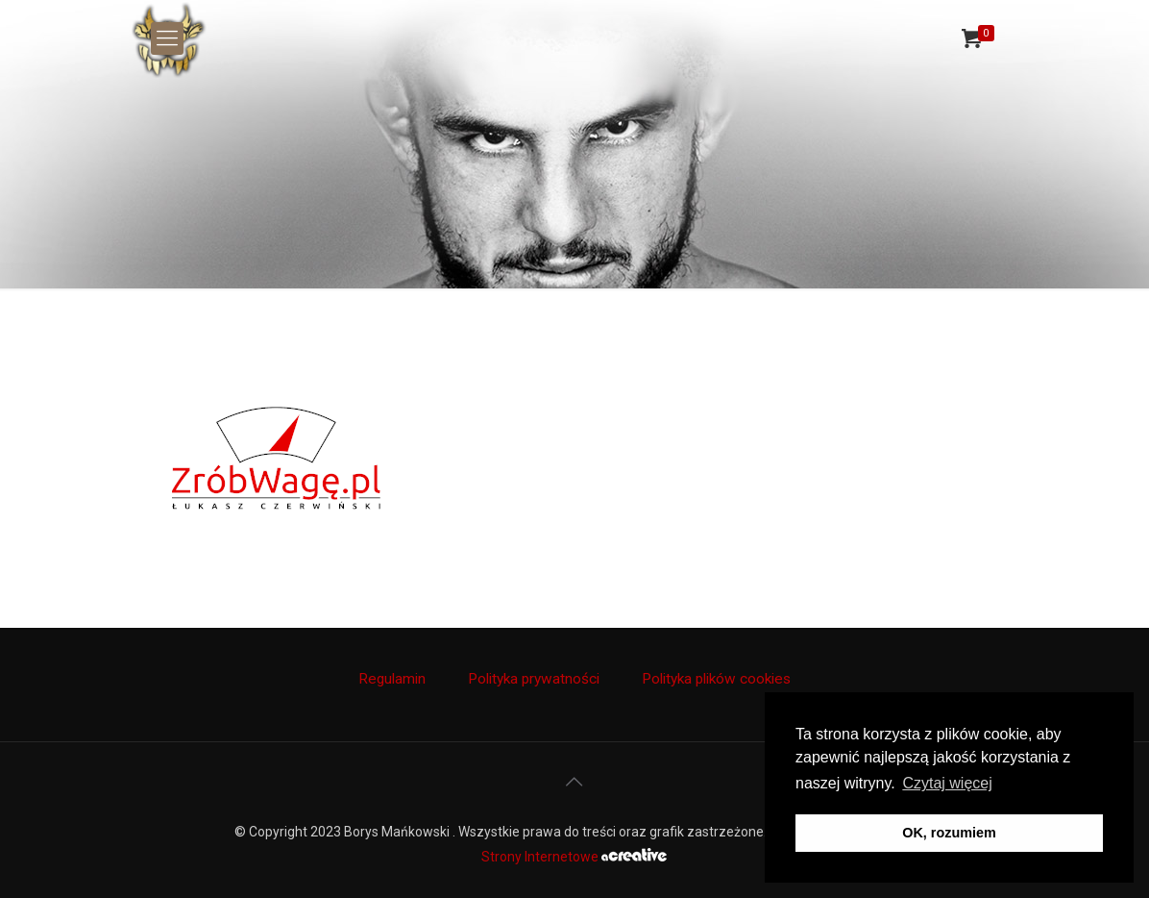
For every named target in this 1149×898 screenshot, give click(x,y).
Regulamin (392, 678)
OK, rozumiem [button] (949, 832)
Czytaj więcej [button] (946, 783)
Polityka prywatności (533, 678)
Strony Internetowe (574, 856)
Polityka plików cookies (716, 678)
